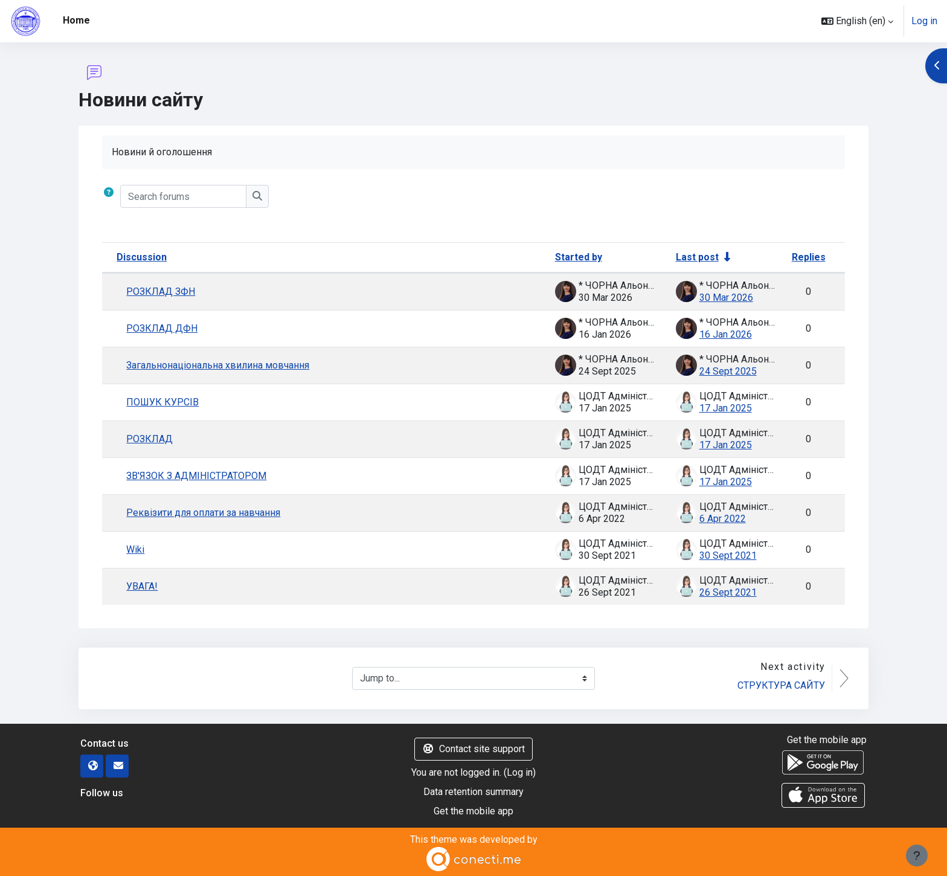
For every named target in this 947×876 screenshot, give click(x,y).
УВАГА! (142, 586)
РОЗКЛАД (149, 439)
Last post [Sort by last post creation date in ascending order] (697, 257)
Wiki (135, 549)
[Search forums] (183, 196)
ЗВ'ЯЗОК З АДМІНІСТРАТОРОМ (196, 475)
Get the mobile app (473, 811)
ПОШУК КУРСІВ (162, 402)
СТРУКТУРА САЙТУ (781, 685)
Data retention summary (473, 791)
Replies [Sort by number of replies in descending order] (809, 257)
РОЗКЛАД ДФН (161, 328)
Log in (924, 21)
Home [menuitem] (76, 20)
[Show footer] (917, 855)
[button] (857, 21)
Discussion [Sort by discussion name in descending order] (142, 257)
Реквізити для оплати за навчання (203, 512)
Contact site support (473, 749)
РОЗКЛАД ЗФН (160, 291)
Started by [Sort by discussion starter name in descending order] (578, 257)
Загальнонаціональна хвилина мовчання (217, 365)
